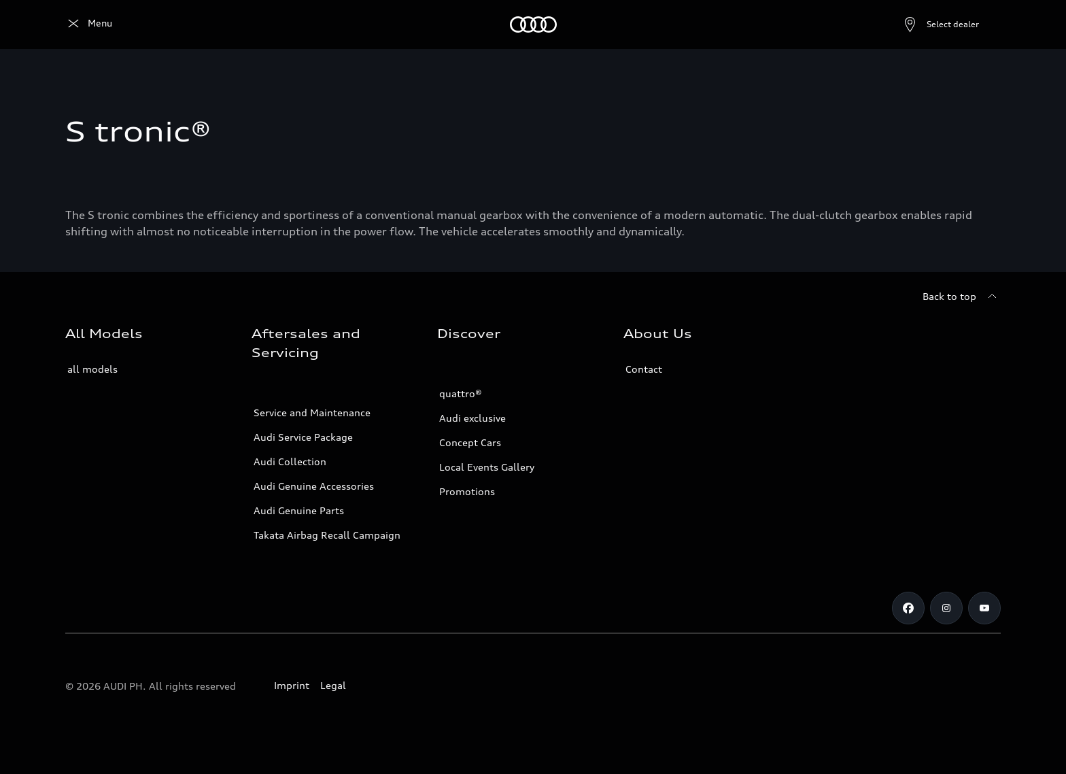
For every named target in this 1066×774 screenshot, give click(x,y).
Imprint (291, 685)
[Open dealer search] (908, 24)
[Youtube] (984, 608)
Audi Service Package (303, 437)
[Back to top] (962, 296)
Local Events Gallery (486, 467)
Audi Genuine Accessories (314, 486)
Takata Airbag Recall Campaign (327, 535)
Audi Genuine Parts (299, 510)
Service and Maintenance (312, 412)
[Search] (984, 24)
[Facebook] (908, 608)
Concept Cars (470, 442)
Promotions (467, 491)
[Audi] (88, 24)
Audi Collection (290, 461)
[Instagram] (946, 608)
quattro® (460, 393)
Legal (333, 685)
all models (92, 369)
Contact (643, 369)
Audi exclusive (472, 418)
